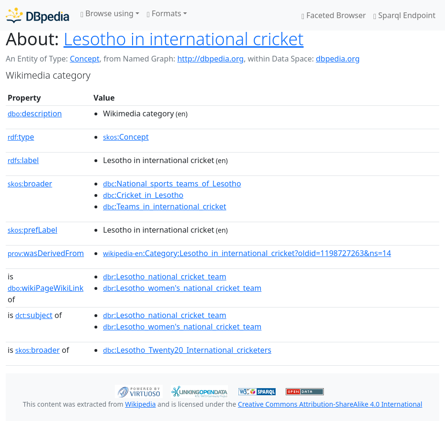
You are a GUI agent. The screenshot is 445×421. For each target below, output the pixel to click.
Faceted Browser (333, 15)
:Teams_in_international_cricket (164, 206)
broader (30, 183)
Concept (84, 58)
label (23, 160)
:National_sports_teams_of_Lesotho (172, 183)
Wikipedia (140, 404)
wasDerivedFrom (46, 253)
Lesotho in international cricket (183, 39)
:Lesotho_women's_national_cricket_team (182, 288)
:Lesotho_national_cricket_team (164, 276)
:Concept (126, 137)
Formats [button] (164, 13)
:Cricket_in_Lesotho (143, 195)
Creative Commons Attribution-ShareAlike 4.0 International (330, 404)
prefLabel (32, 230)
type (21, 137)
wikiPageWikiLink (45, 288)
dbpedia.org (338, 58)
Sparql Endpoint (404, 15)
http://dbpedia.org (210, 58)
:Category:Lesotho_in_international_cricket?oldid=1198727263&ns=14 (247, 253)
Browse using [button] (107, 13)
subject (33, 315)
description (35, 113)
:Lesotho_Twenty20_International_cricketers (187, 350)
